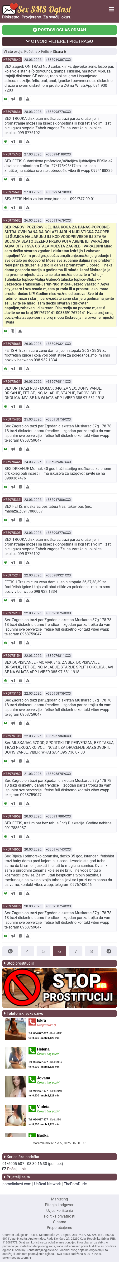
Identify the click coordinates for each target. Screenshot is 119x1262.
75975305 (13, 533)
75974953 (13, 849)
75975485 (13, 419)
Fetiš (45, 51)
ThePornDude (75, 1184)
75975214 (13, 575)
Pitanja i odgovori (59, 1205)
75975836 (13, 112)
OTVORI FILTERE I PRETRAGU (59, 41)
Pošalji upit (16, 1169)
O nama (59, 1222)
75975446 (13, 462)
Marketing (59, 1199)
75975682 (13, 220)
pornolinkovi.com (16, 1184)
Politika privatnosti (59, 1216)
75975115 (13, 693)
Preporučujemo (59, 1227)
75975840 (13, 60)
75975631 (13, 381)
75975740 (13, 154)
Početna (30, 51)
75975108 (13, 736)
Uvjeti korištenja (59, 1210)
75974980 (13, 774)
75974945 (13, 906)
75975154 (13, 656)
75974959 (13, 816)
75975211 (13, 613)
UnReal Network (47, 1184)
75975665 (13, 344)
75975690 (13, 192)
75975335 (13, 500)
